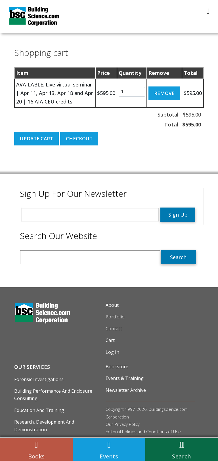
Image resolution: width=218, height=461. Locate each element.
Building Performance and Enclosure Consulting (53, 394)
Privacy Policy (127, 424)
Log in (112, 352)
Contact (114, 328)
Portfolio (115, 317)
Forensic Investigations (39, 379)
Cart (110, 340)
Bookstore (117, 366)
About (112, 305)
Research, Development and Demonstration (44, 425)
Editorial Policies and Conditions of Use (143, 431)
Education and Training (39, 410)
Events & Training (125, 378)
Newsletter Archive (126, 390)
